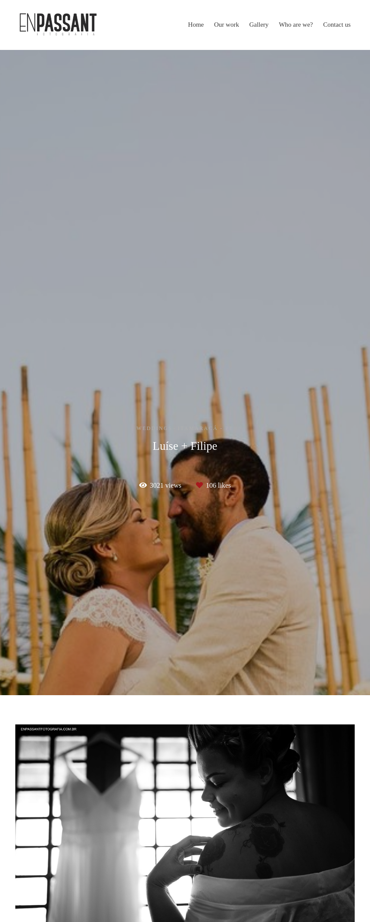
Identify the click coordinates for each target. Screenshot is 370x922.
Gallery (259, 24)
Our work (226, 24)
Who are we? (296, 24)
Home (196, 24)
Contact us (337, 24)
